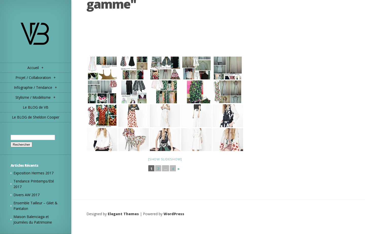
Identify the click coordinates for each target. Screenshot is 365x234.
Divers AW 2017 (26, 194)
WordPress (173, 213)
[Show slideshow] (165, 159)
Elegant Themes (123, 213)
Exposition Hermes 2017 (33, 173)
